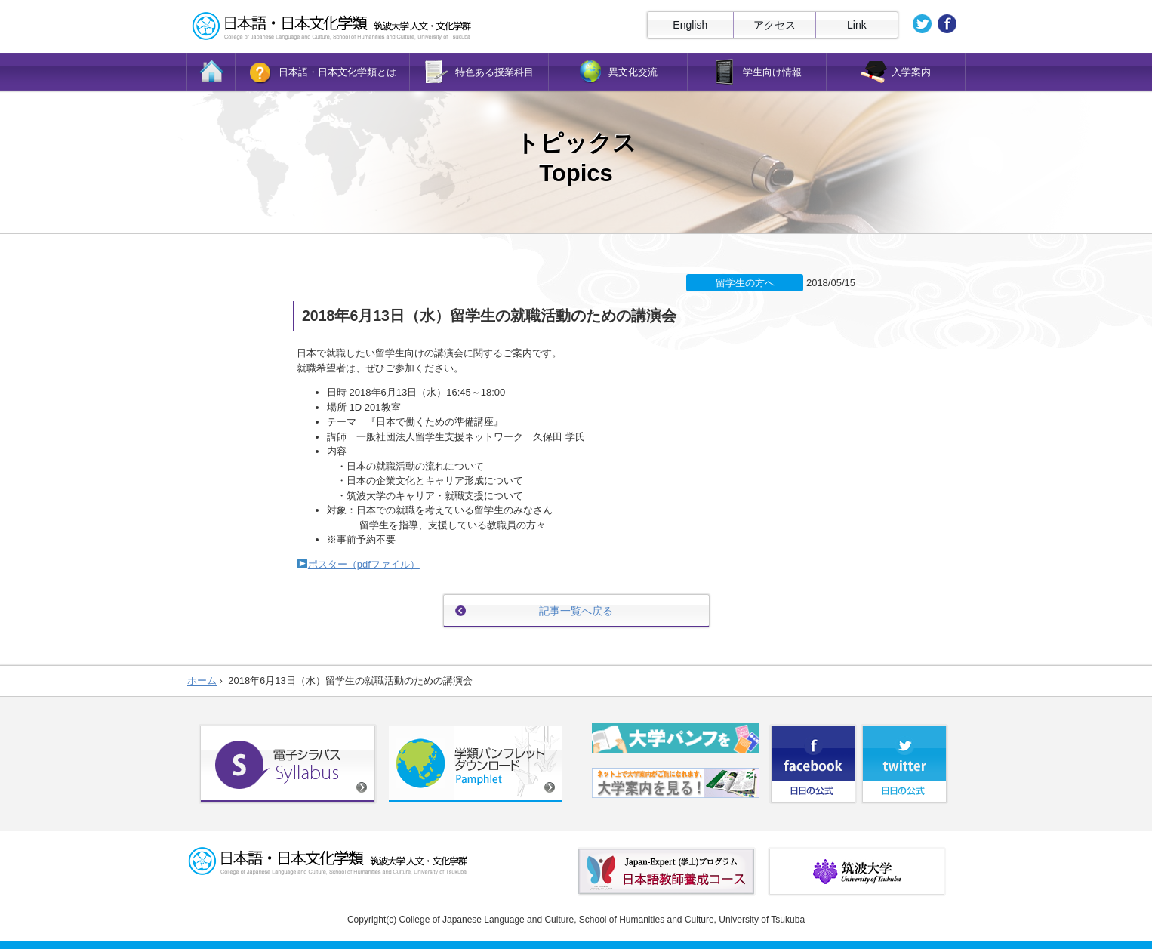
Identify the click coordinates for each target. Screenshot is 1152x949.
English (690, 25)
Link (857, 25)
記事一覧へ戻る (576, 611)
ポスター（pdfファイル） (364, 564)
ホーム (202, 680)
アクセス (774, 25)
